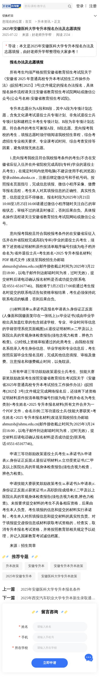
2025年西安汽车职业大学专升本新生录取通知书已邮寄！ (59, 598)
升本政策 (12, 566)
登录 (80, 6)
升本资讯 (44, 21)
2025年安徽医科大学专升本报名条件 (50, 589)
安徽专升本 (36, 566)
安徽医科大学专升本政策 (59, 576)
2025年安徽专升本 (19, 576)
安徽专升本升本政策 (68, 566)
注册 (93, 6)
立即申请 (49, 663)
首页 (28, 21)
